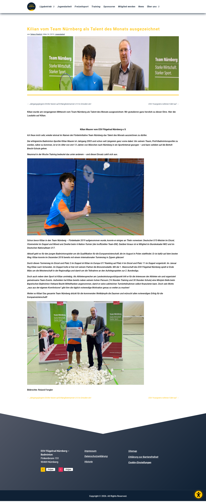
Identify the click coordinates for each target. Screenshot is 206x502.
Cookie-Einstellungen (139, 462)
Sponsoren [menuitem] (109, 6)
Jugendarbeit (60, 34)
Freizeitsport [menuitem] (82, 6)
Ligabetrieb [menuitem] (46, 6)
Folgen (51, 469)
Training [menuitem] (96, 6)
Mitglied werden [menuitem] (126, 6)
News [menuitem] (141, 6)
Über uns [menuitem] (152, 6)
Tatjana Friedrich (36, 34)
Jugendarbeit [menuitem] (64, 6)
